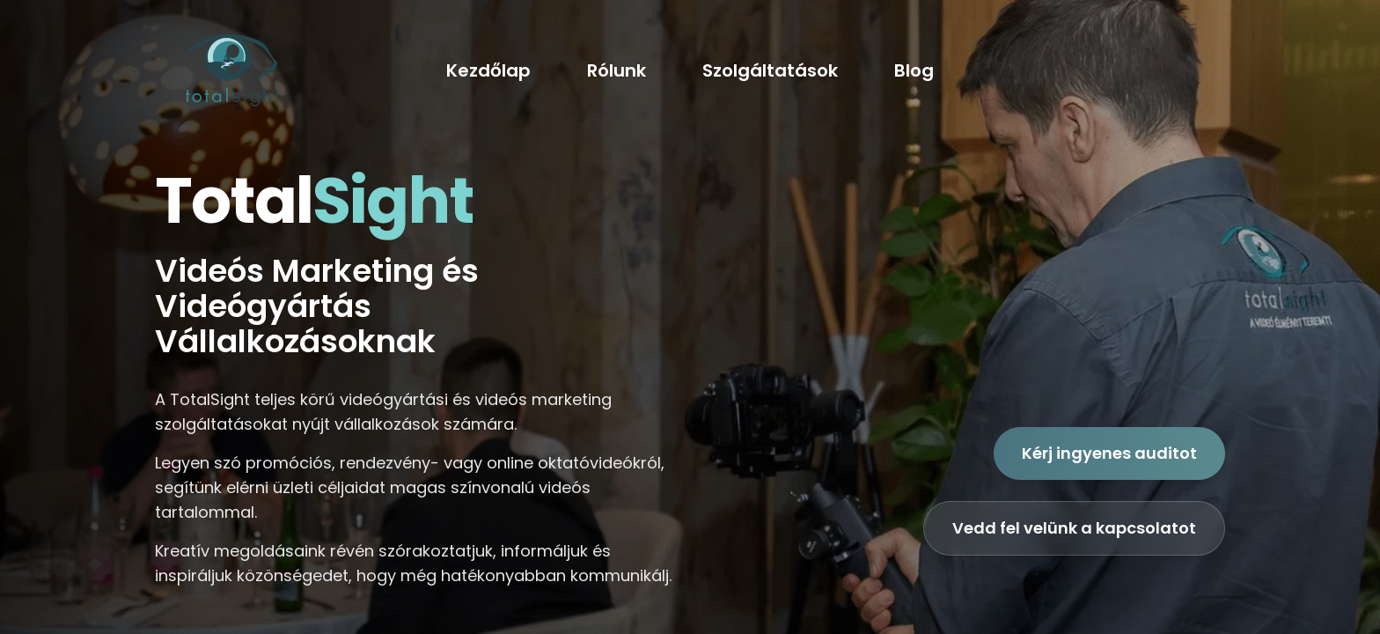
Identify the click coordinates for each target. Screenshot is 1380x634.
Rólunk (616, 70)
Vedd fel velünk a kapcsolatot (1074, 528)
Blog (914, 70)
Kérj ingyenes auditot (1109, 453)
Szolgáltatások (770, 70)
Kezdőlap (488, 70)
